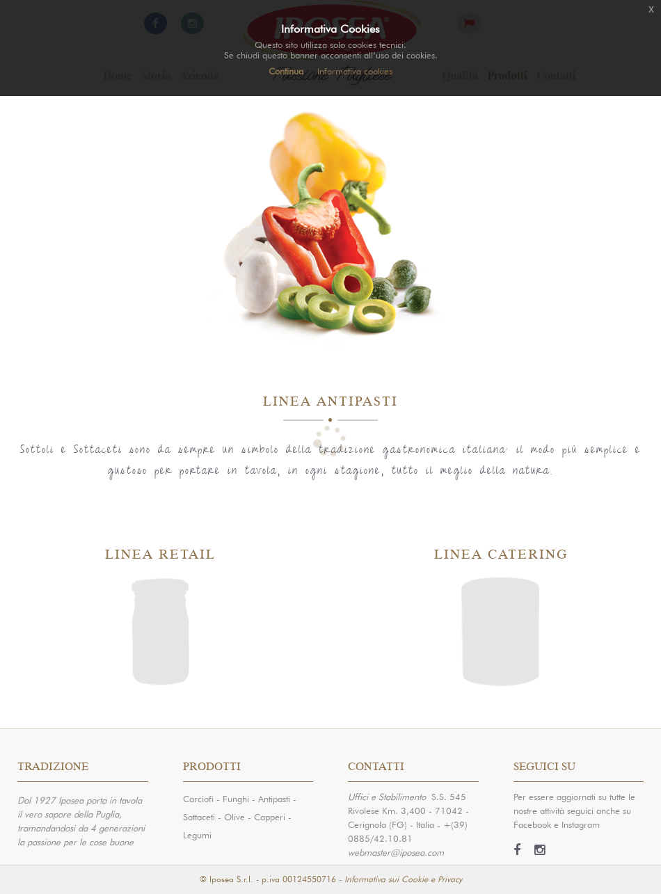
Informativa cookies (354, 69)
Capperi (269, 815)
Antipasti (274, 797)
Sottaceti (199, 815)
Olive (234, 815)
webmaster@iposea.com (396, 851)
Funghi (236, 797)
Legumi (197, 833)
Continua (286, 69)
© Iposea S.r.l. (226, 878)
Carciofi (198, 797)
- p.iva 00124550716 (296, 878)
